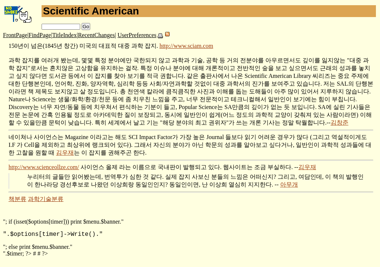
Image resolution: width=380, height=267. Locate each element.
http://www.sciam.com (186, 46)
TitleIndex (64, 35)
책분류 (17, 199)
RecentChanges (96, 35)
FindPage (40, 35)
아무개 (289, 184)
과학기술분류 (45, 199)
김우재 (65, 152)
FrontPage (15, 35)
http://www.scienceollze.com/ (44, 167)
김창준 (339, 122)
